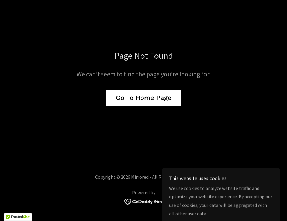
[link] (143, 201)
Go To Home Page (143, 97)
